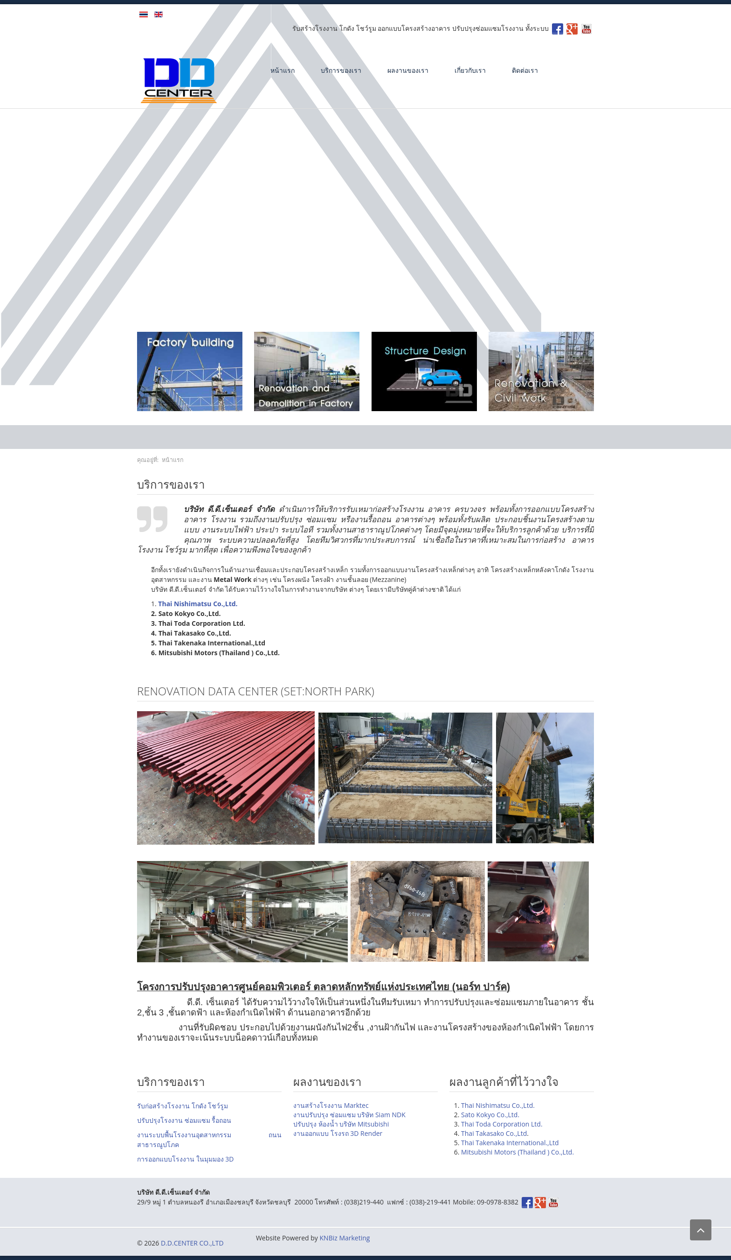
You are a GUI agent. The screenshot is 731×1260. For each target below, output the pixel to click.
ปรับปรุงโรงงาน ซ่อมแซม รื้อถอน (184, 1120)
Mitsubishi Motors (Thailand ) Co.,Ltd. (517, 1152)
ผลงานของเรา (407, 70)
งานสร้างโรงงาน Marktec (331, 1105)
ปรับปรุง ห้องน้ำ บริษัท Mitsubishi (341, 1124)
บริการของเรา (341, 70)
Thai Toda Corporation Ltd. (502, 1124)
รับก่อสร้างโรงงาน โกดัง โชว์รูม (182, 1105)
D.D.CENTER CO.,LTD (192, 1243)
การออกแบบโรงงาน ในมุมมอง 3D (185, 1159)
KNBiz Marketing (345, 1237)
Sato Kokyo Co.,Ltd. (490, 1114)
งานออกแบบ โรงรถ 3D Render (337, 1133)
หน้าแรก (282, 70)
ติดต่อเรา (525, 70)
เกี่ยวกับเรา (470, 70)
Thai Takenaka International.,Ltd (510, 1142)
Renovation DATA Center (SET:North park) (255, 691)
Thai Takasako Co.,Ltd (494, 1133)
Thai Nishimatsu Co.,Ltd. (498, 1105)
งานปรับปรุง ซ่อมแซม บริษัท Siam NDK (349, 1114)
